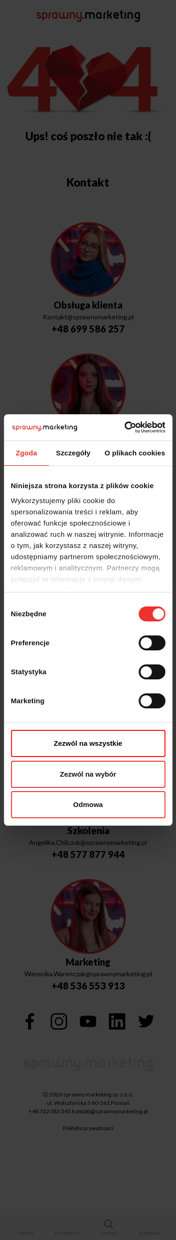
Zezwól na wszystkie (88, 743)
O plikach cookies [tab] (135, 453)
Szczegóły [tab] (73, 453)
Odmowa (88, 804)
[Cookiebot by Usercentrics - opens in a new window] (125, 427)
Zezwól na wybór (88, 774)
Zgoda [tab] (26, 453)
